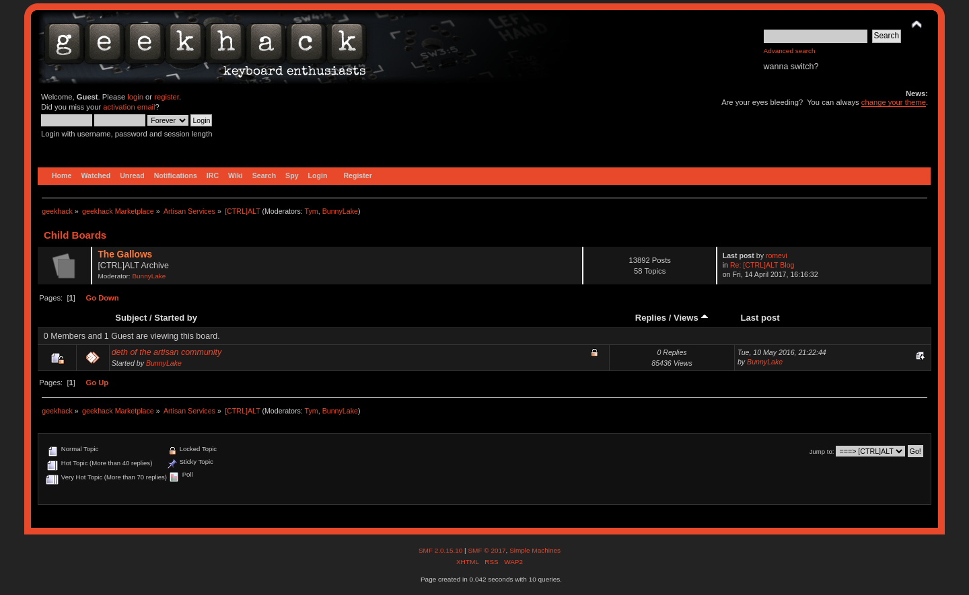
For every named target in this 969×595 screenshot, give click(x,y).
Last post (760, 318)
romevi (776, 255)
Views (691, 318)
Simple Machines (535, 550)
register (166, 97)
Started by (175, 318)
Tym (311, 211)
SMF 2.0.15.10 (441, 550)
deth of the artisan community (167, 352)
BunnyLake (340, 211)
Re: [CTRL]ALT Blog (762, 265)
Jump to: (822, 451)
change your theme (893, 102)
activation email (129, 107)
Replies (650, 318)
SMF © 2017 (486, 550)
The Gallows (125, 254)
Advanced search (790, 50)
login (135, 97)
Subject (131, 318)
